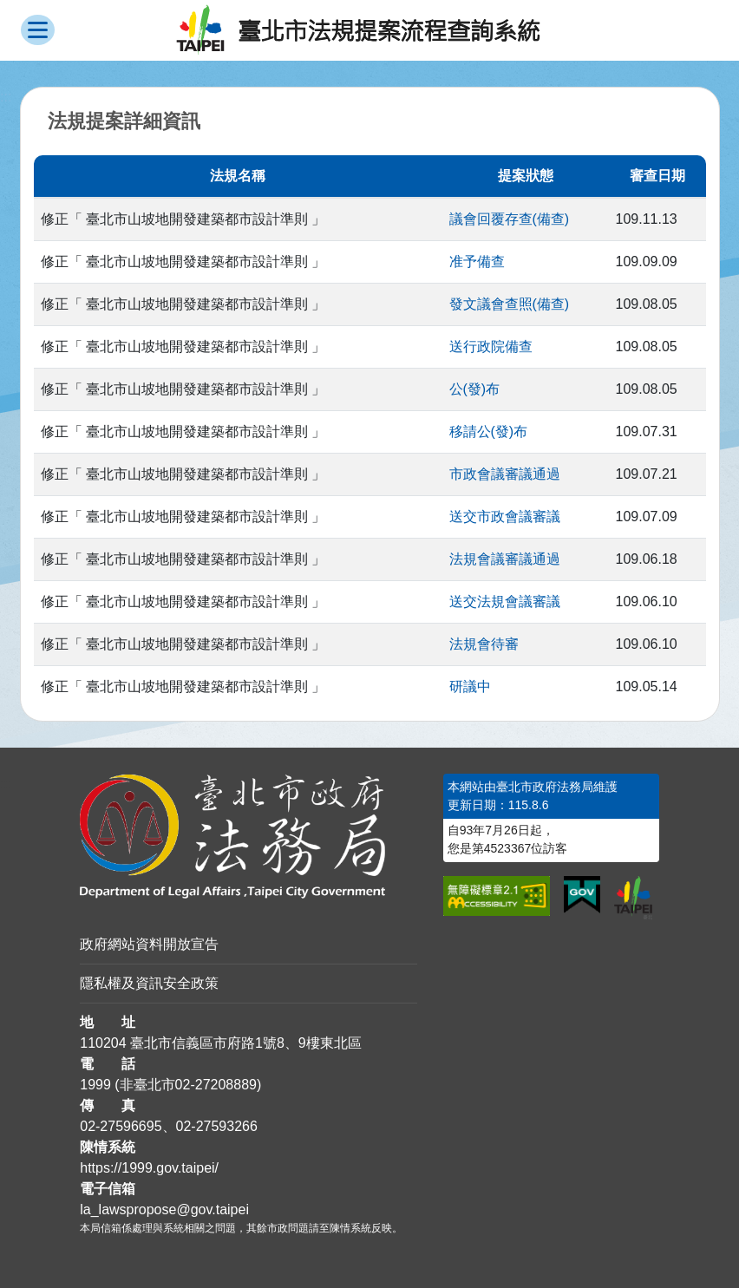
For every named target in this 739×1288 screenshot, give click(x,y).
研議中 (470, 686)
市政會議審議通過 (504, 474)
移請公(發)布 (488, 431)
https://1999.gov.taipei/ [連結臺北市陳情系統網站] (149, 1168)
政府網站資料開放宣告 (149, 944)
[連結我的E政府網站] (581, 895)
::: (5, 783)
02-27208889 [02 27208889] (216, 1084)
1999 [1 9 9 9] (95, 1084)
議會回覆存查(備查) (509, 219)
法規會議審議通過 (504, 559)
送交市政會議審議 (504, 516)
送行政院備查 (491, 346)
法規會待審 (484, 644)
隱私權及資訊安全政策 (149, 983)
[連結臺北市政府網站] (633, 897)
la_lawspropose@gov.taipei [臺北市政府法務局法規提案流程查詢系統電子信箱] (164, 1209)
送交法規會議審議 (504, 601)
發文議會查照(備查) (509, 304)
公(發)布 (474, 389)
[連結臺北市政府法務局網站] (248, 836)
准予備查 (477, 261)
